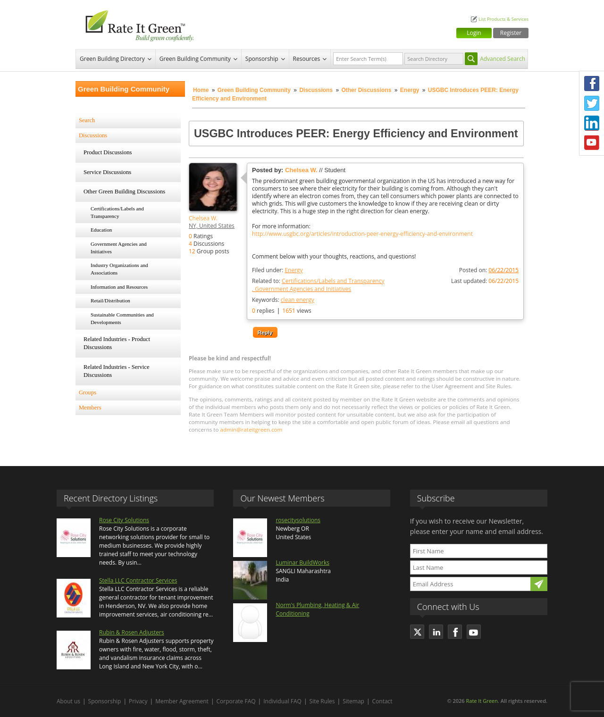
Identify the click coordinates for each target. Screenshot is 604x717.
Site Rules (322, 701)
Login (474, 33)
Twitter (591, 103)
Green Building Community (195, 59)
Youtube (591, 142)
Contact (382, 701)
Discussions (316, 90)
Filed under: (277, 270)
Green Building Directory (112, 59)
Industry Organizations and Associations (119, 268)
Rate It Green (481, 700)
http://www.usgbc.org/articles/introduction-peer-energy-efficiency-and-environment (362, 234)
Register (510, 33)
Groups (87, 392)
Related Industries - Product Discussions (117, 343)
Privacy (138, 701)
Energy (409, 90)
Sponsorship (261, 59)
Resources (306, 59)
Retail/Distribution (110, 300)
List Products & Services (503, 19)
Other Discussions (366, 90)
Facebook (591, 83)
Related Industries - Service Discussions (117, 371)
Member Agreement (182, 701)
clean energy (297, 300)
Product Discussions (108, 152)
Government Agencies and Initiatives (119, 247)
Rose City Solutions (124, 520)
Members (90, 407)
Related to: (318, 285)
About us (68, 701)
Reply (265, 332)
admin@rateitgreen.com (251, 429)
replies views (281, 311)
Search (87, 120)
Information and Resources (119, 287)
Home (201, 90)
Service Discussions (107, 172)
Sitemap (353, 701)
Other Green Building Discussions (124, 191)
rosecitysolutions (298, 520)
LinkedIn (591, 123)
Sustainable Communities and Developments (122, 318)
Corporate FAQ (236, 701)
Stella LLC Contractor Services (138, 580)
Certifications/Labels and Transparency (117, 212)
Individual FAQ (282, 701)
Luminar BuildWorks (302, 563)
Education (101, 230)
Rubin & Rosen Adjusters (131, 632)
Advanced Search (502, 59)
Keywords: (283, 300)
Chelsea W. (203, 218)
